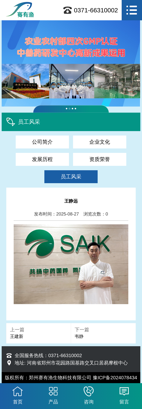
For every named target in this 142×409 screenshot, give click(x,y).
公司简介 (42, 142)
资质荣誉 (99, 159)
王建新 (16, 336)
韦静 (79, 336)
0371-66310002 (96, 10)
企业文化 (99, 142)
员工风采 (71, 176)
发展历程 (42, 159)
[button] (66, 108)
